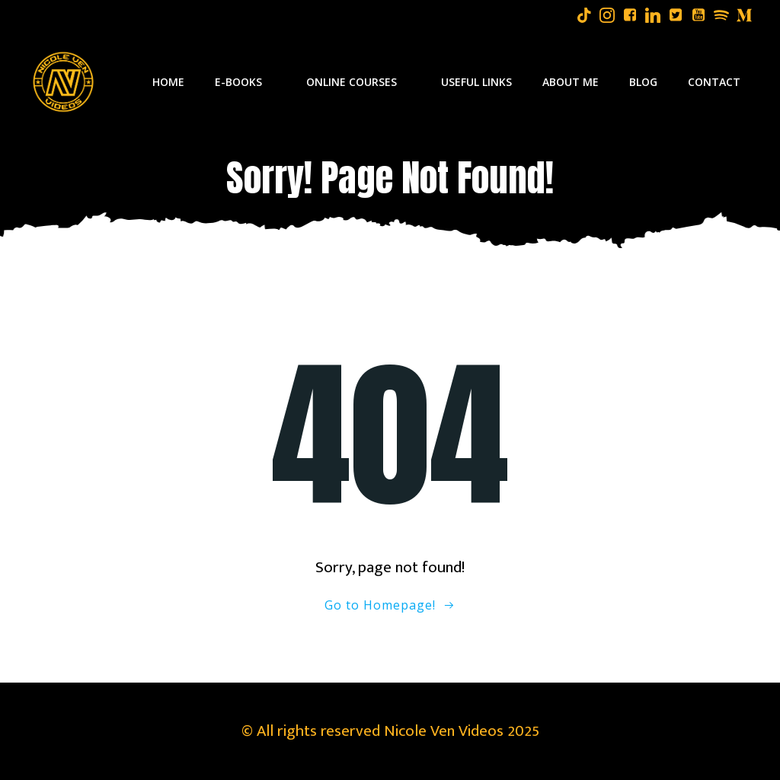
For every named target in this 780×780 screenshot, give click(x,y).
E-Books (245, 82)
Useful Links (476, 82)
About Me (570, 82)
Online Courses (358, 82)
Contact (714, 82)
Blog (643, 82)
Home (168, 82)
